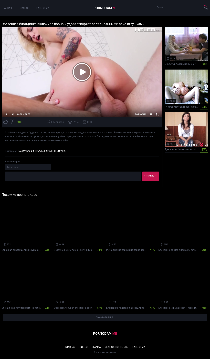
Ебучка (96, 347)
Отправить (150, 176)
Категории (42, 8)
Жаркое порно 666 (116, 347)
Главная (7, 8)
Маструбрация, (26, 151)
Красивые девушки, (45, 151)
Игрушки (61, 151)
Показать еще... (105, 317)
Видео (24, 8)
